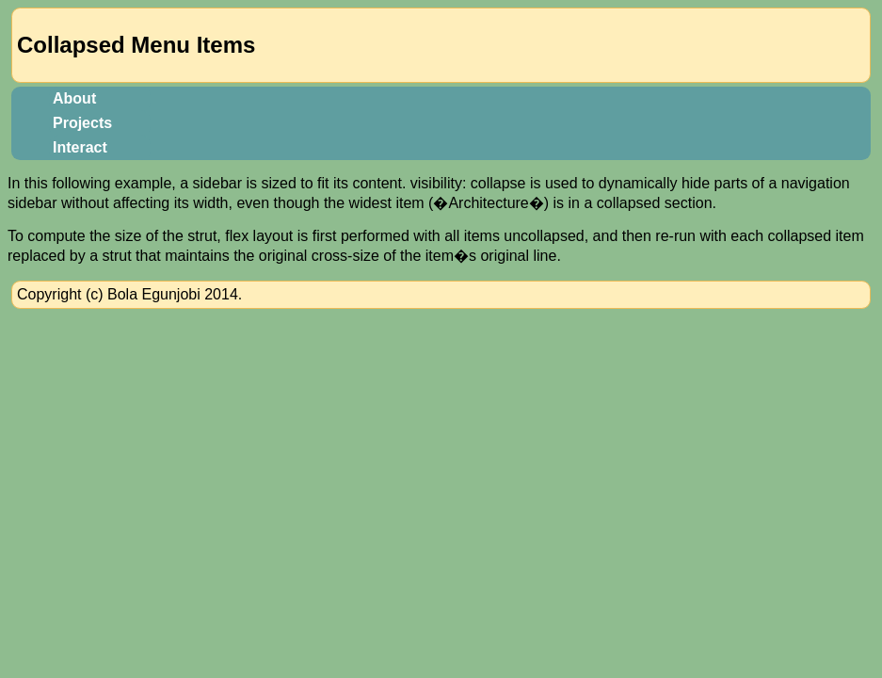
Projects (82, 123)
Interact (80, 147)
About (74, 98)
